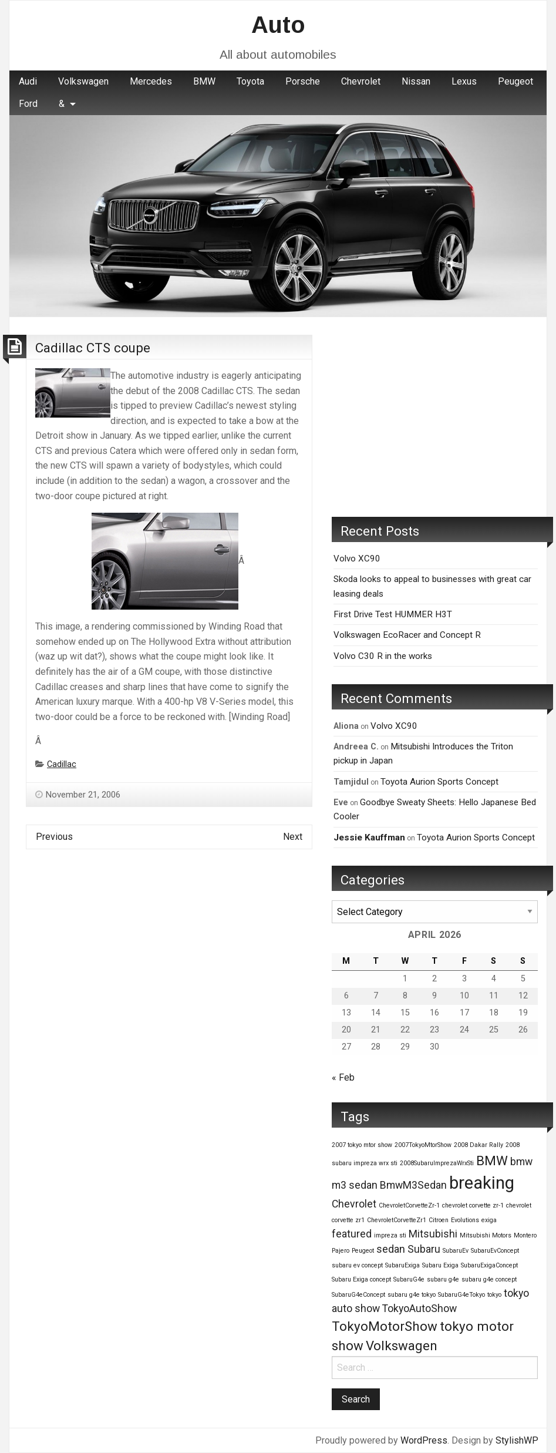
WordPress (423, 1440)
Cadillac (61, 764)
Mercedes (151, 81)
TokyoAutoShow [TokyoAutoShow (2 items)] (419, 1308)
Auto (278, 25)
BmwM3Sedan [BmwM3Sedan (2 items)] (413, 1185)
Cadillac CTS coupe (92, 347)
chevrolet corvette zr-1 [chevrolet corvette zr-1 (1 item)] (473, 1205)
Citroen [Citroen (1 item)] (439, 1220)
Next (292, 836)
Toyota (250, 81)
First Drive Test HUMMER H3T (392, 614)
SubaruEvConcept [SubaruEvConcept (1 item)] (495, 1250)
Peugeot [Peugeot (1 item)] (363, 1250)
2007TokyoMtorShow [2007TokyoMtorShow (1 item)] (423, 1145)
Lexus (464, 81)
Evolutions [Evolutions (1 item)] (465, 1220)
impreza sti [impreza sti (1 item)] (390, 1235)
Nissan (416, 81)
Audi (28, 81)
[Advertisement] (435, 417)
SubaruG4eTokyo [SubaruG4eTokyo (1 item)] (461, 1295)
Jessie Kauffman (369, 837)
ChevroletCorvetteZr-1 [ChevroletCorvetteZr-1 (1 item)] (409, 1205)
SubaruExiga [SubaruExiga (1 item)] (402, 1265)
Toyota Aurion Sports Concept (439, 781)
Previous (54, 836)
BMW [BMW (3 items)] (492, 1160)
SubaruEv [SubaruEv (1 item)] (456, 1250)
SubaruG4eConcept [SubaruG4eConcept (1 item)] (358, 1295)
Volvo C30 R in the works (382, 656)
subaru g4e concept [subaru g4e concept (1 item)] (489, 1279)
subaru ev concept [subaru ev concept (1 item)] (357, 1265)
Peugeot (515, 81)
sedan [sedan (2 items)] (390, 1249)
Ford (28, 103)
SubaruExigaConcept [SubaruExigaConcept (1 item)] (489, 1265)
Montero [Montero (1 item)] (525, 1235)
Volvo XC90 (356, 558)
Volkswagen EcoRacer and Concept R (407, 635)
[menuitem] (27, 81)
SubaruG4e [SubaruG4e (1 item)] (408, 1279)
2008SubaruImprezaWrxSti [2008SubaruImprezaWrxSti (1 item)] (437, 1163)
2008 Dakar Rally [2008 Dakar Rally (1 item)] (478, 1145)
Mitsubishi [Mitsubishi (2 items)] (433, 1234)
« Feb (343, 1077)
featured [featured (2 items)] (352, 1234)
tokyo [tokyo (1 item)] (494, 1295)
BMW (204, 81)
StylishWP (517, 1440)
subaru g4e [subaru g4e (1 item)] (443, 1279)
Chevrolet (360, 81)
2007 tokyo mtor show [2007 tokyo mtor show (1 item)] (362, 1145)
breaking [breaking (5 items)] (481, 1183)
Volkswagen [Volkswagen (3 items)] (401, 1345)
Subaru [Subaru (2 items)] (423, 1249)
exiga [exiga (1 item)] (489, 1220)
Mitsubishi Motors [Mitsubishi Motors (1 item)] (485, 1235)
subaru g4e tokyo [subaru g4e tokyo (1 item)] (411, 1295)
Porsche (302, 81)
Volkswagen (83, 81)
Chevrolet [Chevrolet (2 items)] (354, 1204)
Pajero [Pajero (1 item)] (340, 1250)
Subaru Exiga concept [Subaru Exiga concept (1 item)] (361, 1279)
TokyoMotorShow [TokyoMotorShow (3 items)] (384, 1326)
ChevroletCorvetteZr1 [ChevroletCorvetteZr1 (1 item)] (396, 1220)
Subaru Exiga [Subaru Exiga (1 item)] (440, 1265)
